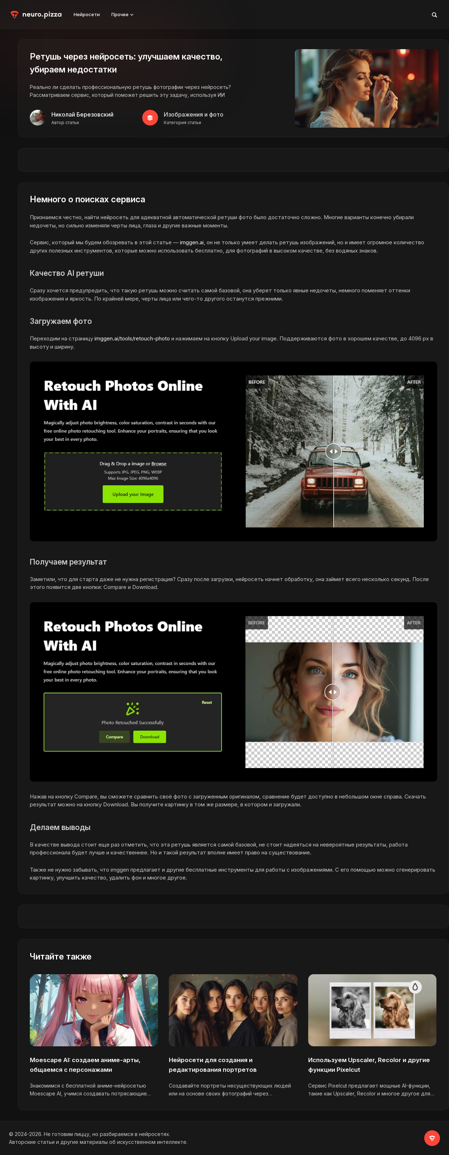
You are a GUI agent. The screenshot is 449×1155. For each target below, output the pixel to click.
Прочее (122, 14)
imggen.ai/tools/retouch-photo (132, 338)
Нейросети (87, 14)
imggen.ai (192, 242)
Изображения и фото (193, 114)
